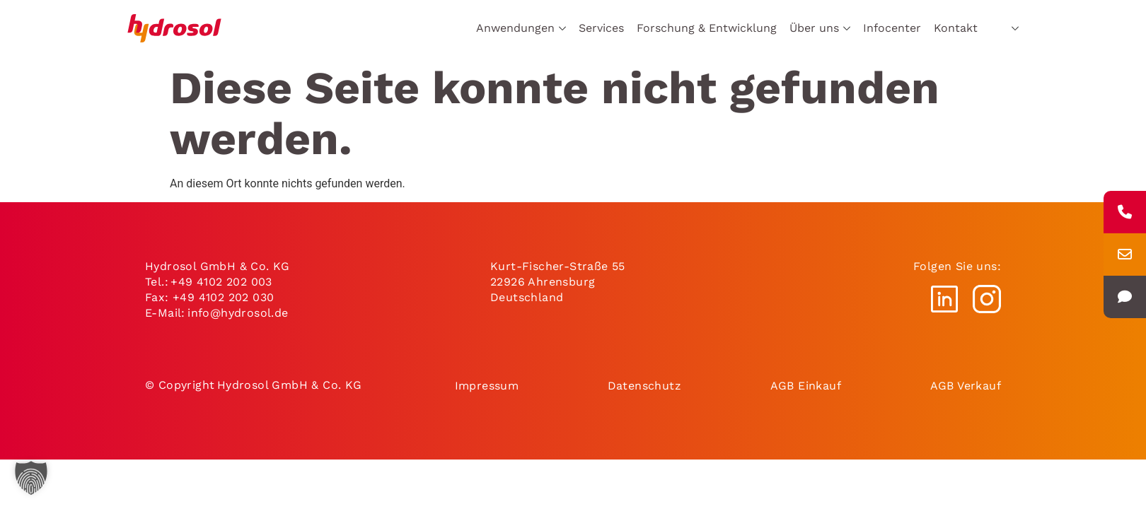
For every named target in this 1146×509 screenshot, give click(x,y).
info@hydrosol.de (238, 313)
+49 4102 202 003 (221, 281)
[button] (31, 478)
